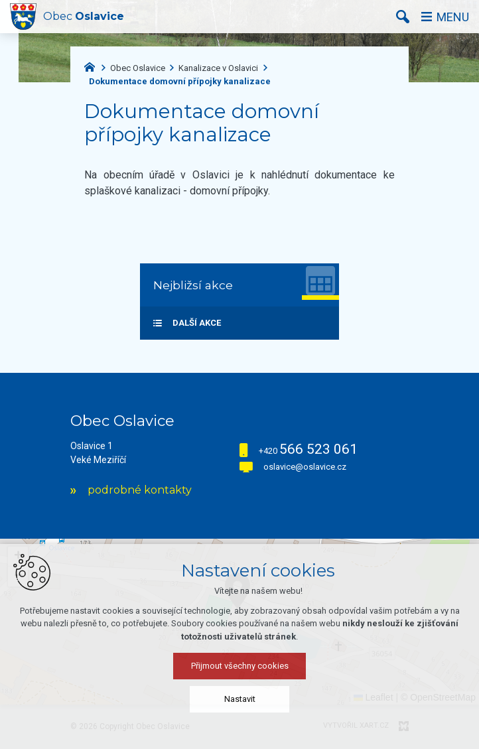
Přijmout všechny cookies (240, 666)
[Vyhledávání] (402, 16)
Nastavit (239, 699)
